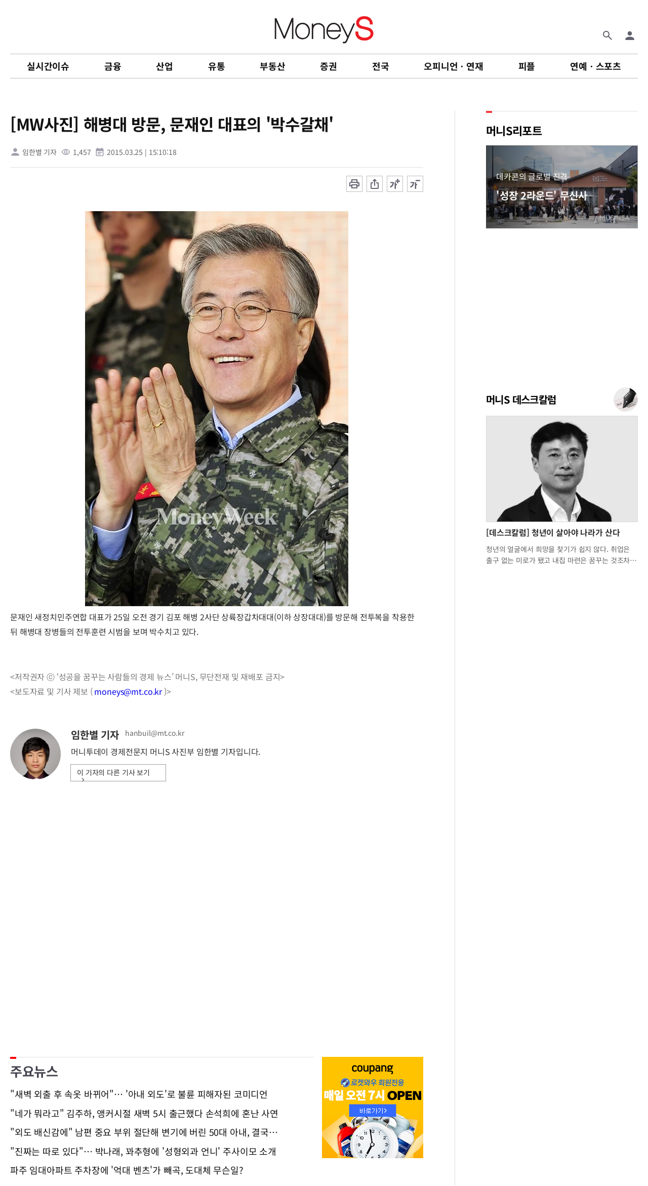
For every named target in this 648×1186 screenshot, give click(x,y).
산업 (164, 65)
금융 (113, 65)
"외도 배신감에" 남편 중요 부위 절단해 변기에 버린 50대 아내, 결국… (144, 1132)
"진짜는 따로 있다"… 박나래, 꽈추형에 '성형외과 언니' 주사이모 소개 (143, 1151)
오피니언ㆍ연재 (453, 65)
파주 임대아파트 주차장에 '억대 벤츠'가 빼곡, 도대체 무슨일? (127, 1170)
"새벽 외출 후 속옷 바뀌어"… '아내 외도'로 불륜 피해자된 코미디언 (139, 1094)
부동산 (272, 65)
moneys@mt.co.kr (128, 691)
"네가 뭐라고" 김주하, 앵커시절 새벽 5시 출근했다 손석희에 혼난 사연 (144, 1113)
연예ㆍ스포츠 (595, 65)
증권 (328, 65)
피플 (527, 65)
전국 (380, 65)
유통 (216, 65)
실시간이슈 (48, 65)
